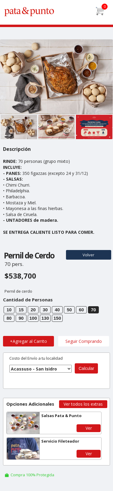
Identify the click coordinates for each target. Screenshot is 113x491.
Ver (89, 428)
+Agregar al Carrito (28, 341)
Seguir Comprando (83, 341)
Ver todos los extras (83, 404)
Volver (88, 255)
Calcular (86, 368)
